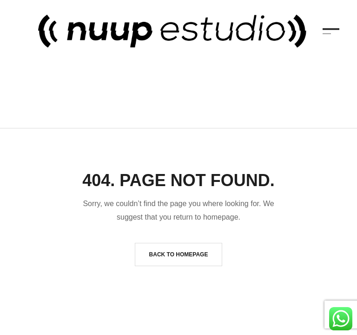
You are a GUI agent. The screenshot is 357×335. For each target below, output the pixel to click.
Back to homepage (178, 244)
